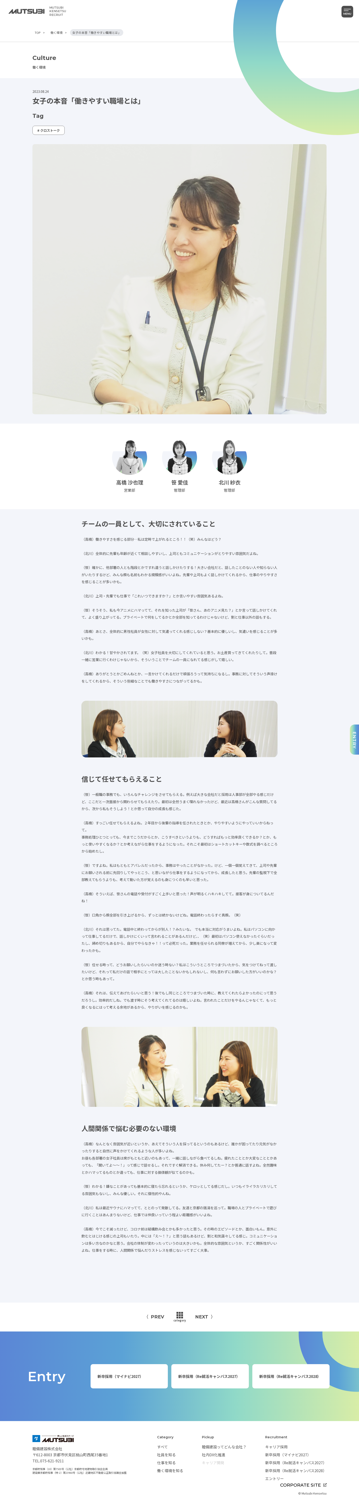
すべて (162, 1447)
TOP (38, 32)
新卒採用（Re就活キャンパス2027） (209, 1376)
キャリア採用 (276, 1447)
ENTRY (354, 740)
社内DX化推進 (213, 1454)
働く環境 (56, 32)
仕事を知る (166, 1462)
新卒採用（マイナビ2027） (120, 1376)
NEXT (201, 1317)
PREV (157, 1317)
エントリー (274, 1478)
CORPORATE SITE (303, 1485)
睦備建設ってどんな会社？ (224, 1447)
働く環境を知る (170, 1470)
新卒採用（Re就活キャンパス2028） (290, 1376)
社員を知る (166, 1454)
